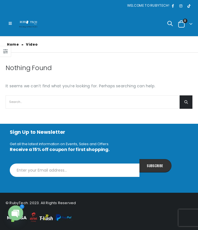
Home (13, 44)
